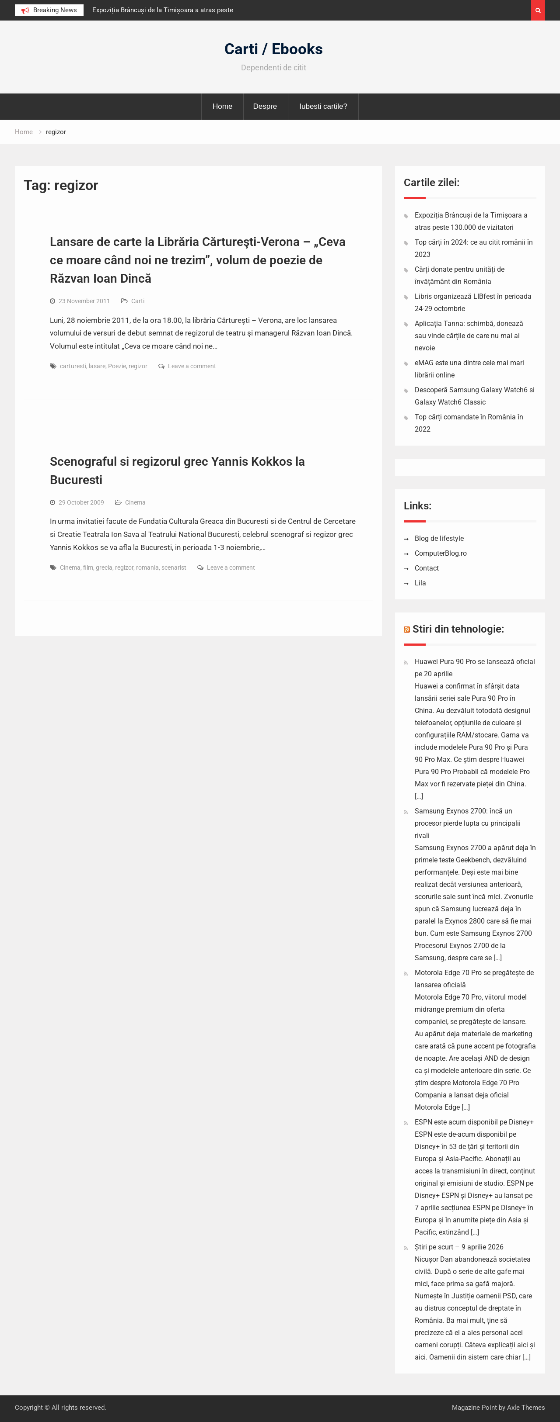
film (88, 567)
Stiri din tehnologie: (458, 629)
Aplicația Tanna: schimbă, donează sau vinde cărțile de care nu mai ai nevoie (469, 335)
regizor (138, 366)
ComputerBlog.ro (441, 553)
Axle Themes (526, 1408)
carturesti (73, 366)
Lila (420, 583)
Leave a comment (192, 366)
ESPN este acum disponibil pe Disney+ (474, 1122)
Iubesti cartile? (323, 106)
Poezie (117, 366)
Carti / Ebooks (273, 49)
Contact (427, 568)
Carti (137, 301)
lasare (97, 366)
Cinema (135, 502)
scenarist (173, 567)
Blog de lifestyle (439, 538)
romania (147, 567)
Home (222, 106)
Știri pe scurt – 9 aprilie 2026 (459, 1247)
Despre (265, 106)
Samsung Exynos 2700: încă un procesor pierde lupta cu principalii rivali (468, 823)
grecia (104, 567)
